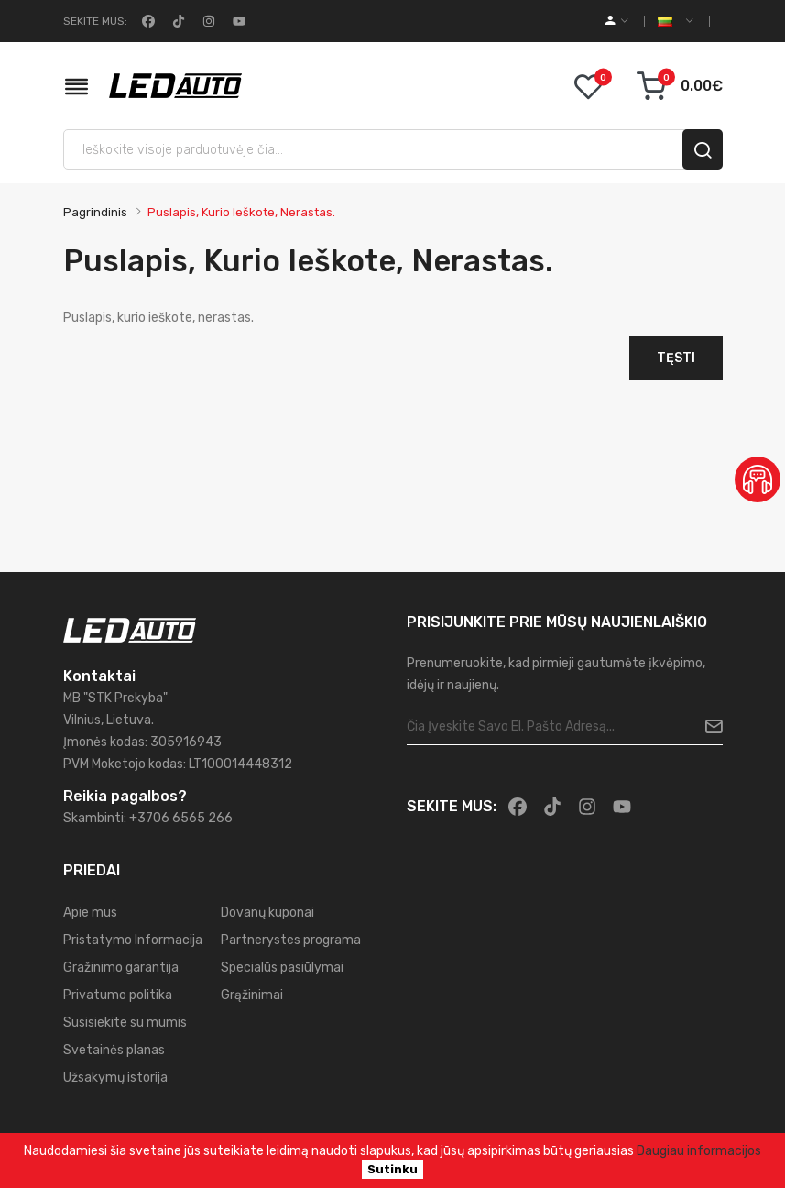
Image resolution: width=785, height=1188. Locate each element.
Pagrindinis (95, 212)
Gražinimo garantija (121, 967)
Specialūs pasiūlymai (282, 967)
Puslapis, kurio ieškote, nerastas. (241, 212)
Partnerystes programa (291, 940)
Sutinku (392, 1169)
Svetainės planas (114, 1050)
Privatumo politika (117, 995)
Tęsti (676, 358)
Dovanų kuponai (267, 912)
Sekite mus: (95, 21)
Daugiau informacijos (699, 1151)
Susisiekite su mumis (125, 1022)
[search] (702, 149)
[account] (616, 21)
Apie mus (90, 912)
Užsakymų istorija (115, 1077)
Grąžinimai (252, 995)
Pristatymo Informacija (132, 940)
